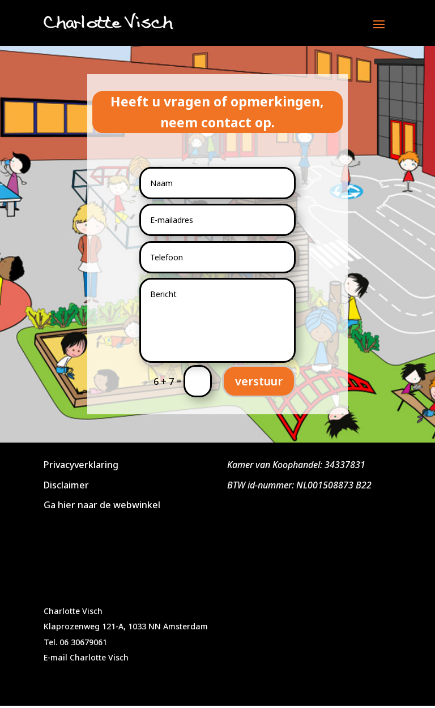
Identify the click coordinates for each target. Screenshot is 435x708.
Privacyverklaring (81, 464)
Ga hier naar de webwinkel (102, 505)
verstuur (259, 381)
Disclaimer (66, 485)
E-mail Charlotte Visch (86, 657)
